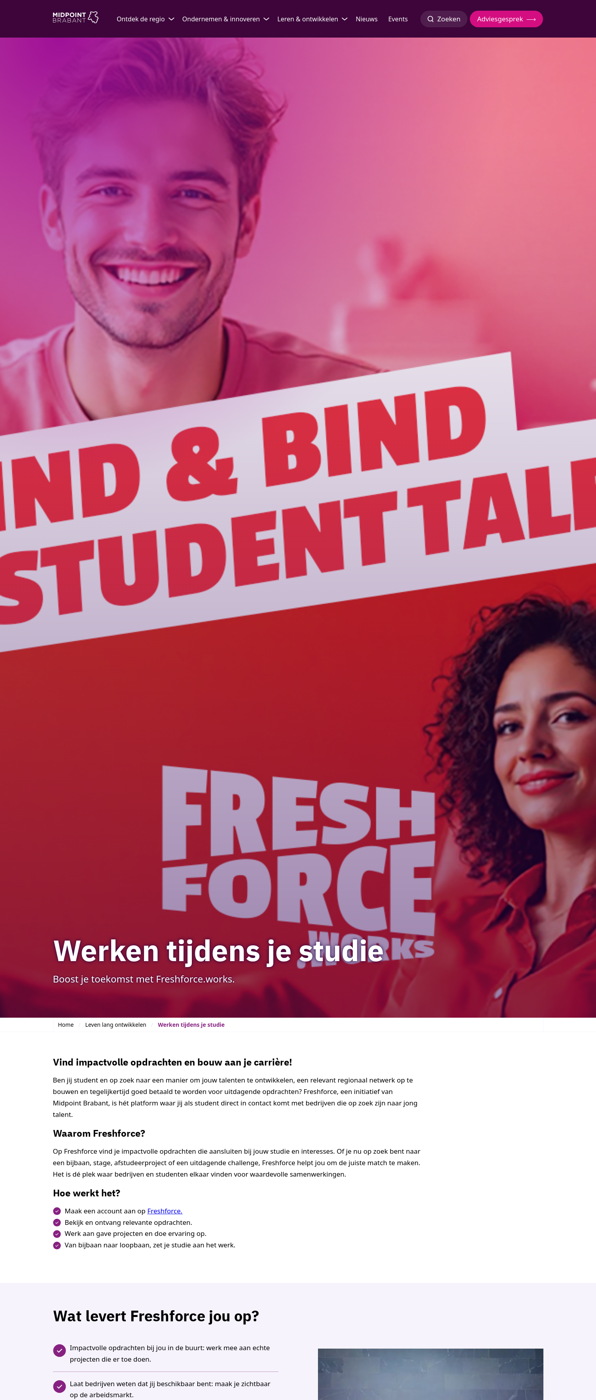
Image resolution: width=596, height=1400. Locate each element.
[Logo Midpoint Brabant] (75, 19)
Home (66, 1024)
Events (398, 19)
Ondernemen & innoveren (221, 19)
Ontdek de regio (141, 19)
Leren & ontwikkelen (307, 19)
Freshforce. (164, 1210)
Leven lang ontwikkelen (115, 1024)
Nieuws (366, 19)
